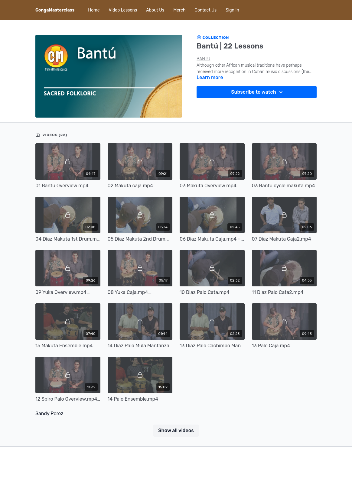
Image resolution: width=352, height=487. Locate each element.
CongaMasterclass (54, 10)
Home (93, 10)
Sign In (232, 10)
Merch (179, 10)
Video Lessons (123, 10)
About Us (155, 10)
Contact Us (206, 10)
